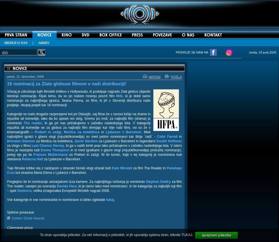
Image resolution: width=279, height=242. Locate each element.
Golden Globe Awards (28, 218)
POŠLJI (173, 77)
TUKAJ (186, 235)
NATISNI (152, 77)
